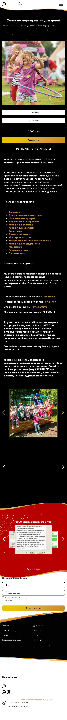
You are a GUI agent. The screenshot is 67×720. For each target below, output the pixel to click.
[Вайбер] (4, 4)
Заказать (33, 140)
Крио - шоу (15, 231)
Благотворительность (11, 640)
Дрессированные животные (25, 215)
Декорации (38, 626)
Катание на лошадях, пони (24, 243)
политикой (24, 599)
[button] (63, 413)
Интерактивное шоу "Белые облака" (30, 240)
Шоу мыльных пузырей (22, 218)
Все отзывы (33, 569)
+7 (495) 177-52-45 (18, 706)
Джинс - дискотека (20, 234)
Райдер (5, 635)
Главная (5, 626)
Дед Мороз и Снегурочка (24, 221)
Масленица (15, 246)
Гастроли (6, 630)
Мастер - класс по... (21, 237)
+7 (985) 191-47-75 (18, 702)
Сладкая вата (17, 253)
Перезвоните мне (34, 608)
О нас (36, 635)
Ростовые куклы (18, 250)
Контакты (37, 640)
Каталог (37, 630)
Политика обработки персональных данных (35, 700)
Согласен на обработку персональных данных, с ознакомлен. (16, 599)
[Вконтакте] (4, 692)
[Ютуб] (8, 692)
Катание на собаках (21, 224)
